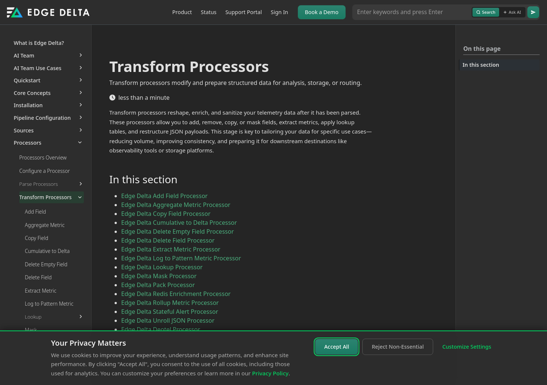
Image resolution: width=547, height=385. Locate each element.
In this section (480, 64)
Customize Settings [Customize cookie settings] (466, 346)
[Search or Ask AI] (412, 12)
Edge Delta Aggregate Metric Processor (175, 205)
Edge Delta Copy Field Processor (166, 214)
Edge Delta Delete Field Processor (168, 240)
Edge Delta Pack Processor (158, 285)
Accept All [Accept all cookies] (336, 346)
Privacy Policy (270, 373)
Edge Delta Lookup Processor (162, 267)
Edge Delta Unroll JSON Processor (167, 320)
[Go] (533, 12)
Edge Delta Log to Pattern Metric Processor (181, 258)
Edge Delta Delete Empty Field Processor (177, 231)
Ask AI (512, 12)
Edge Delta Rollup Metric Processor (170, 303)
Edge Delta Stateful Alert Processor (169, 311)
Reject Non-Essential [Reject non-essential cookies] (398, 346)
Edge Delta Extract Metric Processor (170, 249)
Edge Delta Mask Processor (159, 276)
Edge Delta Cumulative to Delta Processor (179, 222)
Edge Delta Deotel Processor (160, 329)
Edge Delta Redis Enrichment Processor (176, 294)
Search (485, 12)
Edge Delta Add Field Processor (164, 196)
